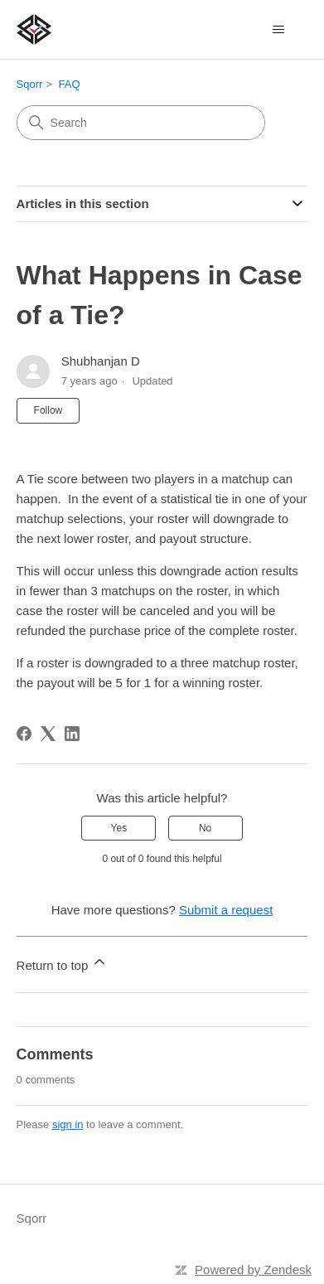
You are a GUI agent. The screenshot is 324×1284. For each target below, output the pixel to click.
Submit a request (226, 910)
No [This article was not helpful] (205, 828)
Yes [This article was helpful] (119, 828)
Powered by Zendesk (253, 1269)
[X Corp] (48, 733)
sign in (68, 1124)
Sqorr (30, 84)
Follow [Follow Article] (48, 410)
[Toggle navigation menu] (278, 30)
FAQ (69, 84)
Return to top (63, 962)
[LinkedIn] (72, 733)
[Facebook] (24, 733)
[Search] (140, 122)
